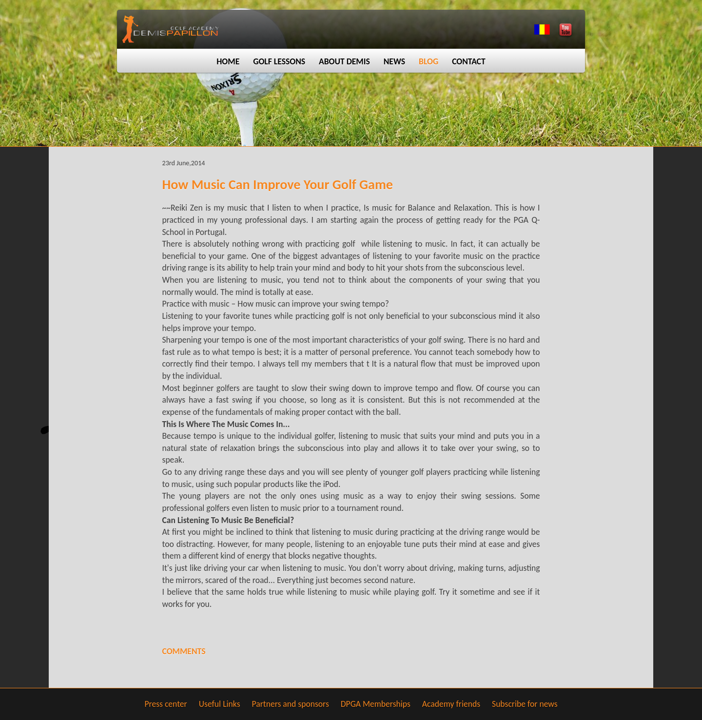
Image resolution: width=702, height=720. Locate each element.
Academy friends (451, 704)
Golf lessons (279, 61)
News (394, 61)
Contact (469, 61)
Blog (428, 61)
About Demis (344, 61)
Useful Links (219, 704)
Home (227, 61)
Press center (165, 704)
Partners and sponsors (290, 704)
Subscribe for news (525, 704)
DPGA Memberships (375, 704)
